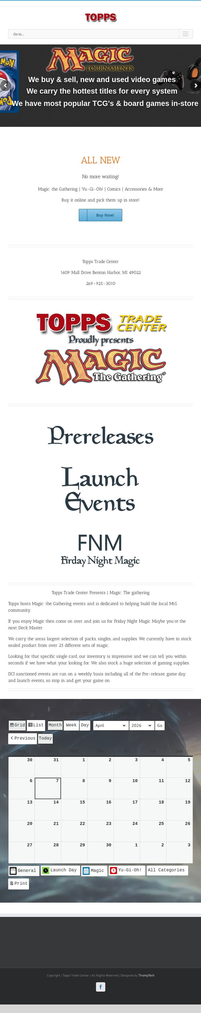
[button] (22, 738)
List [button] (35, 726)
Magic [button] (93, 870)
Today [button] (45, 738)
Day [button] (85, 725)
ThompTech (146, 974)
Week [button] (71, 725)
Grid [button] (17, 726)
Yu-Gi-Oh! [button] (126, 869)
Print (18, 883)
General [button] (23, 870)
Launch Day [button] (59, 869)
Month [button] (55, 725)
